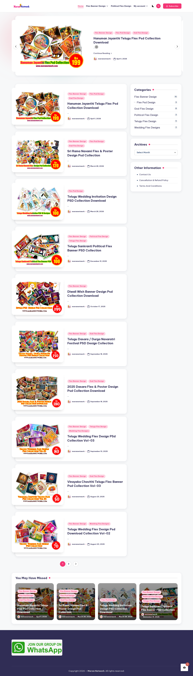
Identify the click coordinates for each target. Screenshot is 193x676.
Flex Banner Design (103, 33)
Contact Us (145, 174)
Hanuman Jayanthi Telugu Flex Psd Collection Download (32, 609)
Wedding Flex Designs (79, 431)
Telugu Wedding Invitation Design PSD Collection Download (116, 609)
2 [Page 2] (68, 564)
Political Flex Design (99, 236)
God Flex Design (141, 33)
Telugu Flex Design (77, 241)
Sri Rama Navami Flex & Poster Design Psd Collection (73, 609)
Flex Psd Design (123, 33)
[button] (172, 6)
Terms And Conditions (150, 186)
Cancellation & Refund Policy (153, 180)
